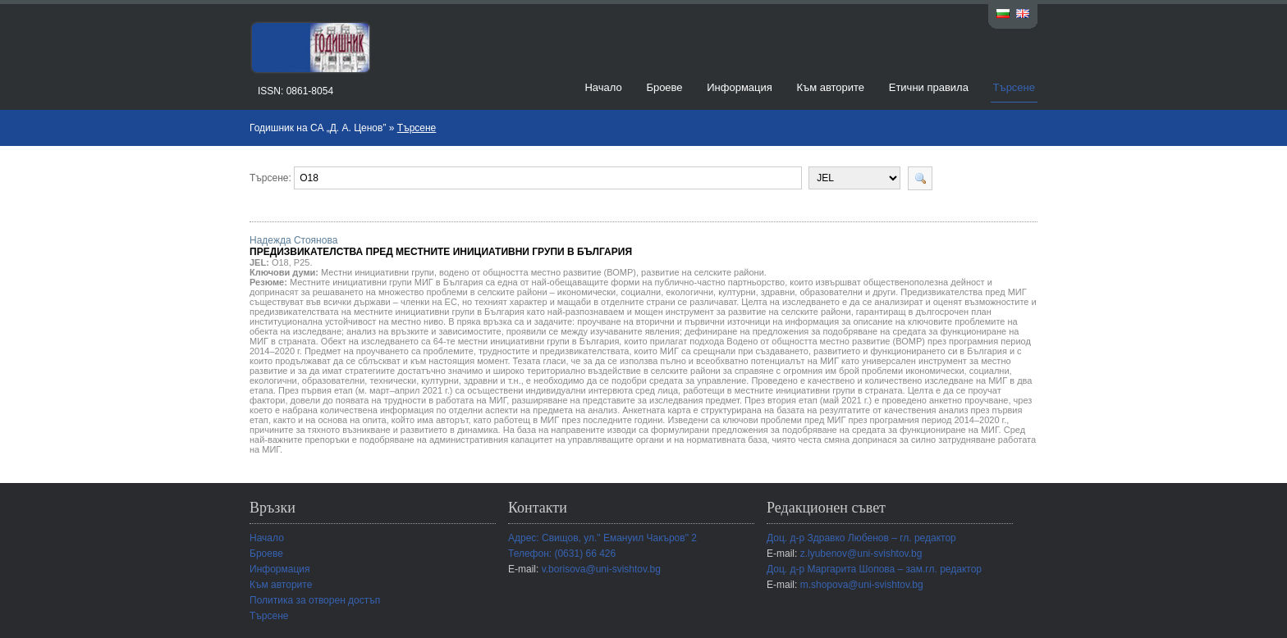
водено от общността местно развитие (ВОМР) (537, 272)
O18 (280, 262)
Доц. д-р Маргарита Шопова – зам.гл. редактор (874, 569)
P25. (303, 262)
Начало (602, 87)
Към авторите (830, 87)
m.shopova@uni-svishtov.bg (861, 584)
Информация (739, 87)
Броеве (664, 87)
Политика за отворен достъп (315, 600)
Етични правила (929, 87)
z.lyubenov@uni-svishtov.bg (861, 553)
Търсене (1014, 87)
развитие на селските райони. (704, 272)
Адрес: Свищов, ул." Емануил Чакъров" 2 (602, 538)
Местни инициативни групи (377, 272)
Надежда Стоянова (441, 246)
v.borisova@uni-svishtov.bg (601, 569)
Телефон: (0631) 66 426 (562, 553)
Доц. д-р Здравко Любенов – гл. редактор (861, 538)
